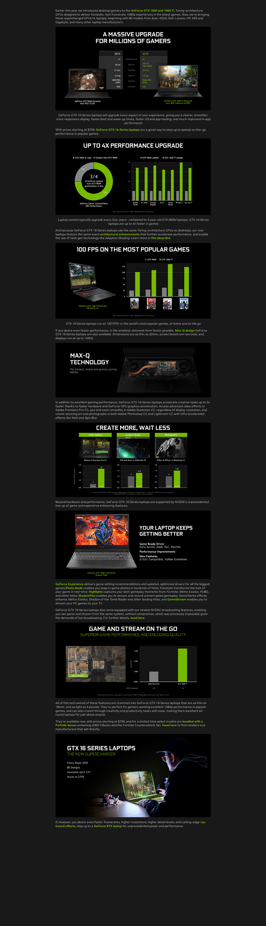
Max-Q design (185, 330)
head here (137, 618)
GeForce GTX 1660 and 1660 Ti (152, 10)
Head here (169, 725)
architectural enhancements (120, 234)
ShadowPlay (86, 595)
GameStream (176, 599)
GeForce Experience (69, 584)
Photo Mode (74, 588)
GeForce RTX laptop (108, 826)
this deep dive (160, 238)
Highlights (96, 591)
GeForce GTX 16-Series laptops (118, 129)
